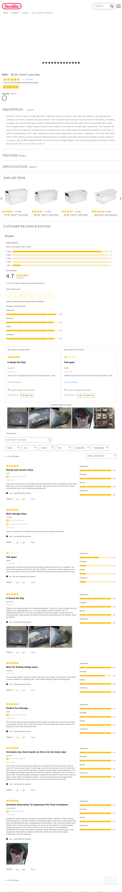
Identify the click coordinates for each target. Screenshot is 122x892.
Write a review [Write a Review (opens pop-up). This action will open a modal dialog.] (11, 87)
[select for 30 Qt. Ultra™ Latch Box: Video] (78, 62)
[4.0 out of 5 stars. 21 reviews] (46, 211)
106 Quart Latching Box (106, 215)
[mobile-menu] (118, 6)
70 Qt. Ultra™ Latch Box (16, 215)
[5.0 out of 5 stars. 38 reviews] (106, 211)
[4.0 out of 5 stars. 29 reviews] (16, 211)
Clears (25, 13)
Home (5, 13)
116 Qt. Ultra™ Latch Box (46, 215)
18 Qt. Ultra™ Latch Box (76, 215)
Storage (15, 13)
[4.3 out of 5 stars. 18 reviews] (76, 211)
